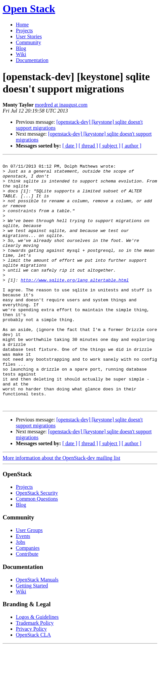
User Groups (29, 579)
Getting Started (32, 635)
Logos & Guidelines (37, 666)
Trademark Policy (35, 672)
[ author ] (132, 146)
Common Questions (37, 548)
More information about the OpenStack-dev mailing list (61, 507)
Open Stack (29, 9)
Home (22, 24)
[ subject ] (109, 146)
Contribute (27, 603)
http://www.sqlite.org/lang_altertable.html (75, 305)
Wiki (21, 54)
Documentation (32, 60)
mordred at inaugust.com (61, 105)
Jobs (20, 591)
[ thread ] (88, 146)
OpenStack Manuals (37, 629)
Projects (24, 30)
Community (28, 42)
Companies (28, 597)
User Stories (29, 36)
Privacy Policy (31, 678)
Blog (21, 48)
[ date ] (69, 146)
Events (23, 585)
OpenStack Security (37, 542)
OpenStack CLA (33, 684)
